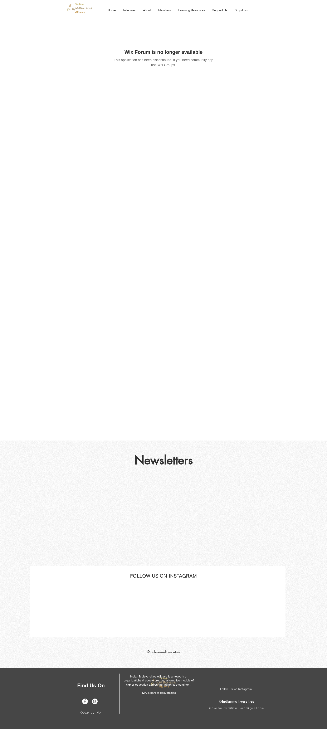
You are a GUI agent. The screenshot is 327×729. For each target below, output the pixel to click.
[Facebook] (85, 701)
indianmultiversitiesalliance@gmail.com (236, 708)
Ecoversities (168, 692)
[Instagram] (95, 701)
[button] (129, 8)
